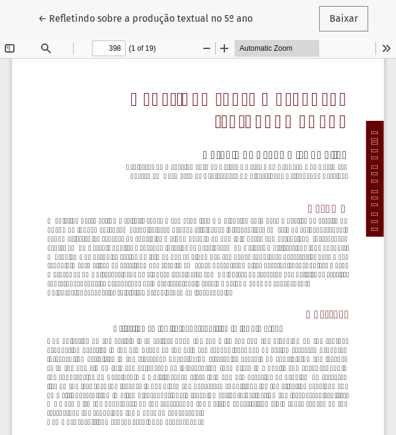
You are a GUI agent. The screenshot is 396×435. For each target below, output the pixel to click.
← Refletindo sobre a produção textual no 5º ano (145, 17)
